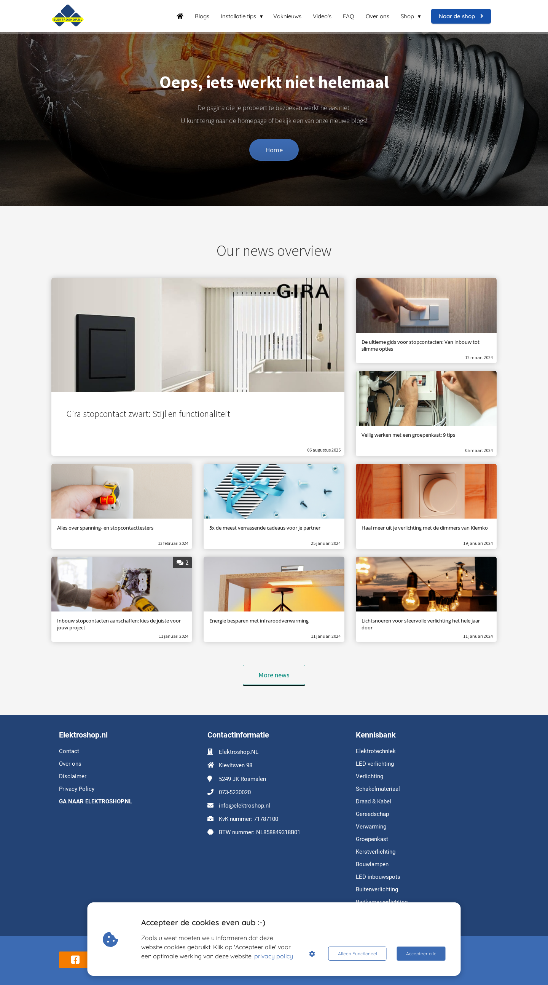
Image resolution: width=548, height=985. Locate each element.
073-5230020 (235, 792)
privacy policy (273, 956)
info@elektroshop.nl (244, 805)
